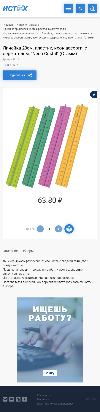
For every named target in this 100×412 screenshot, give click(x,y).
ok (18, 399)
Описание (10, 251)
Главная (8, 24)
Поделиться (17, 75)
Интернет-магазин (28, 24)
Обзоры (28, 251)
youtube (24, 399)
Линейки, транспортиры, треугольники (65, 33)
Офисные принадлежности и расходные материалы (34, 29)
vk (5, 399)
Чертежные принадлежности (20, 33)
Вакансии (43, 399)
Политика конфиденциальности (56, 403)
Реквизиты (44, 395)
